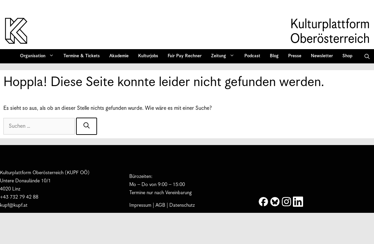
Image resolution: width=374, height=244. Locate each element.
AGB (160, 205)
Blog (274, 56)
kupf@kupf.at (13, 205)
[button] (367, 56)
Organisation (39, 56)
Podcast (252, 56)
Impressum (140, 205)
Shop (347, 56)
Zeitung (225, 56)
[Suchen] (86, 126)
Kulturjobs (148, 56)
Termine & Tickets (81, 56)
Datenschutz (182, 205)
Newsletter (322, 56)
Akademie (119, 56)
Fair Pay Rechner (185, 56)
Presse (294, 56)
